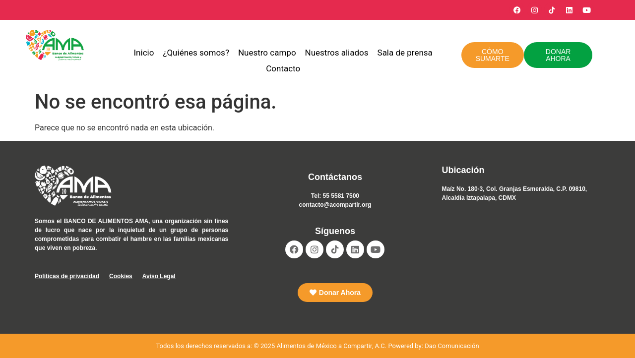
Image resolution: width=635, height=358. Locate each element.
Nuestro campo (267, 53)
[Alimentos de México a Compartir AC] (521, 264)
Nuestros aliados (337, 53)
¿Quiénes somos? (196, 53)
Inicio (144, 53)
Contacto (283, 68)
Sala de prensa (405, 53)
